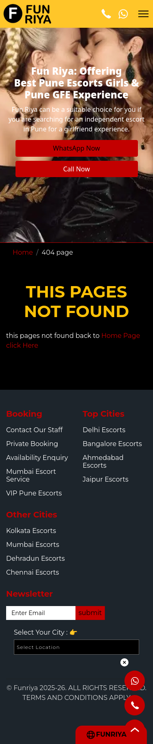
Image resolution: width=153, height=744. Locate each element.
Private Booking (32, 444)
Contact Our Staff (34, 430)
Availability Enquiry (37, 458)
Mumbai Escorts (32, 545)
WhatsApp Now (76, 148)
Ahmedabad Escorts (103, 461)
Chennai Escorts (32, 572)
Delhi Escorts (104, 430)
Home (23, 252)
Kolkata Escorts (31, 531)
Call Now (76, 168)
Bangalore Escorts (112, 444)
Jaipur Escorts (106, 479)
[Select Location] (76, 647)
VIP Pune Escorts (34, 493)
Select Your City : (46, 632)
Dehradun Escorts (35, 558)
